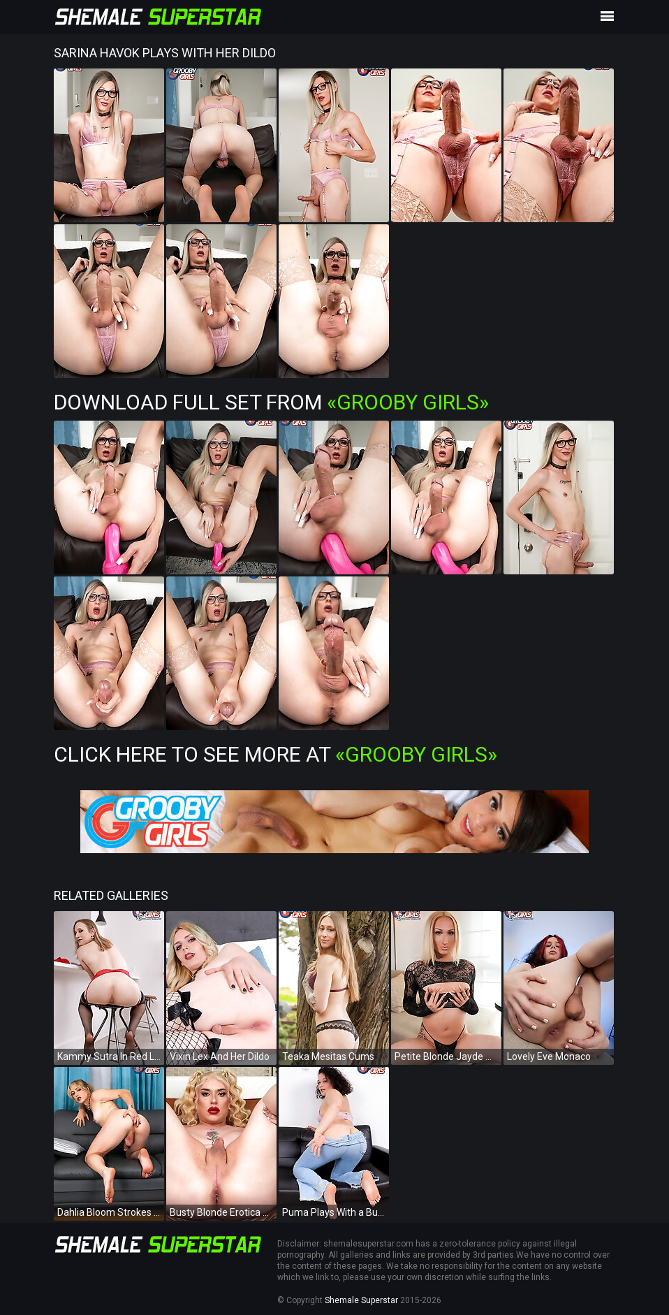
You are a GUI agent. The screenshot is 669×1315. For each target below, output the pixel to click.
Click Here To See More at (275, 754)
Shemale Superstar (361, 1300)
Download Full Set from (271, 402)
